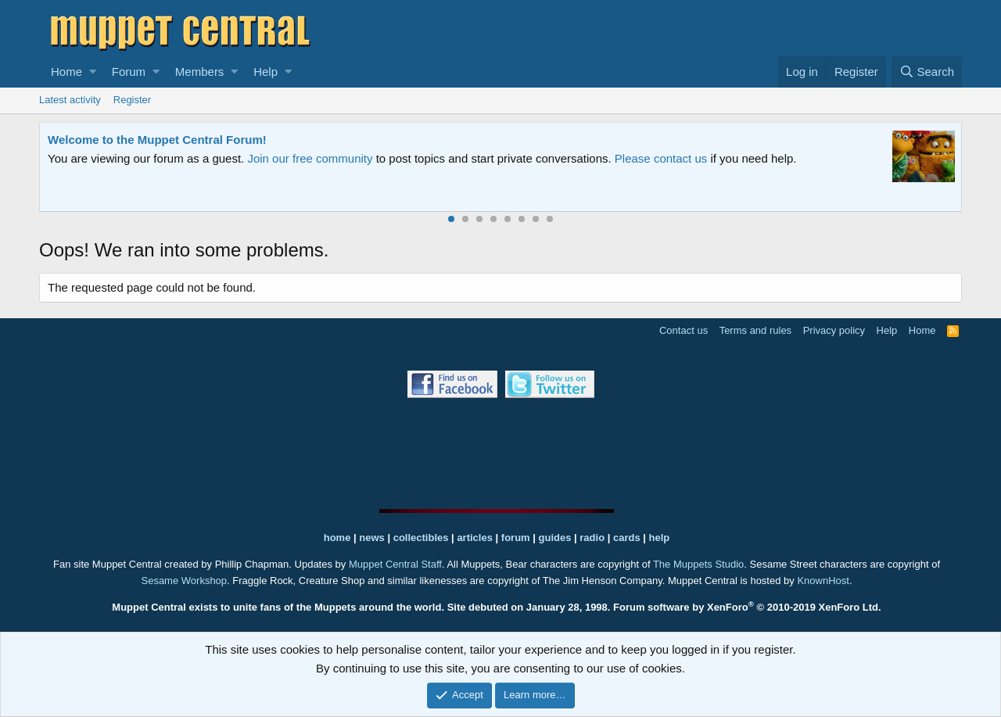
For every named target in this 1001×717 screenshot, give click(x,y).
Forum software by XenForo (747, 607)
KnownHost (823, 580)
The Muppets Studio (698, 564)
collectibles (421, 537)
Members (199, 71)
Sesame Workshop (184, 580)
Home (66, 71)
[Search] (927, 72)
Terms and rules (755, 330)
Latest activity (70, 100)
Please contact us (661, 158)
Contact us (683, 330)
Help (265, 71)
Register (132, 100)
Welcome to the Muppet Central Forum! (157, 139)
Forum (128, 71)
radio (592, 537)
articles (476, 537)
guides (555, 537)
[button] (92, 72)
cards (626, 537)
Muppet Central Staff (395, 564)
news (372, 537)
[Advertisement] (500, 453)
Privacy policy (834, 330)
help (659, 537)
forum (515, 537)
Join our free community (309, 158)
